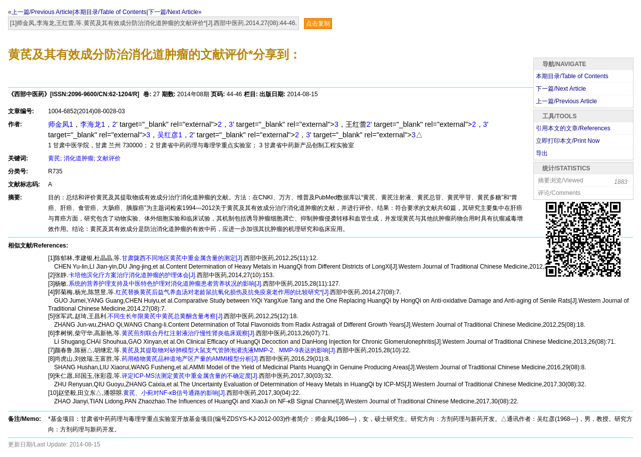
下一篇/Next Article (561, 88)
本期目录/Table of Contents (110, 12)
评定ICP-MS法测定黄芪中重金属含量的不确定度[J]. (190, 375)
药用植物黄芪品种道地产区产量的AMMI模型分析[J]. (190, 358)
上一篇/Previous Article (566, 101)
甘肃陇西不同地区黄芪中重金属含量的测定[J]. (183, 258)
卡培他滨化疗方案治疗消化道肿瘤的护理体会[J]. (133, 275)
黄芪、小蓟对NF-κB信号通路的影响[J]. (174, 392)
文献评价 (109, 158)
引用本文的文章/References (573, 128)
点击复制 (318, 23)
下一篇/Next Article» (175, 12)
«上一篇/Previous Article (40, 12)
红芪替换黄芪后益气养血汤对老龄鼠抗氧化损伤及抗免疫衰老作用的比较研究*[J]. (223, 292)
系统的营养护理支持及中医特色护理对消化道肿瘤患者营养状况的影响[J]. (166, 283)
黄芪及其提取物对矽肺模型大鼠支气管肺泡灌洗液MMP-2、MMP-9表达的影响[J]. (229, 350)
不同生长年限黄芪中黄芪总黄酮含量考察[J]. (166, 316)
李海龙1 (92, 124)
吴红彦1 (169, 135)
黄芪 (54, 158)
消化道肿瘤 (79, 158)
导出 (542, 153)
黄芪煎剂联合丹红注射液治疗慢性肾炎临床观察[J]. (189, 333)
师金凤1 (60, 124)
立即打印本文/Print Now (567, 140)
